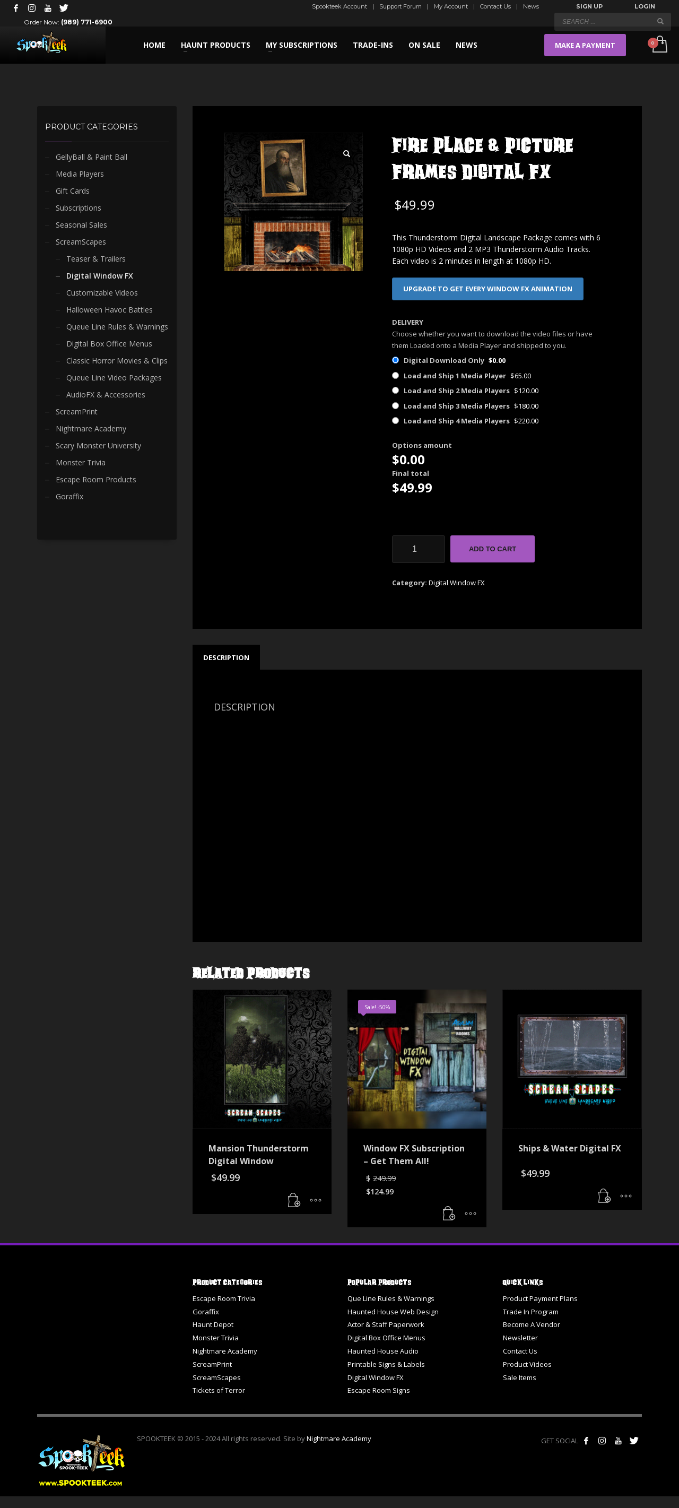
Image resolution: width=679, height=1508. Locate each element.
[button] (347, 153)
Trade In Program (531, 1311)
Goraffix (69, 496)
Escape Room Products (96, 479)
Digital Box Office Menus (109, 344)
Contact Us (495, 6)
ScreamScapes (81, 242)
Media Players (80, 174)
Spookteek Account (339, 6)
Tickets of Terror (219, 1390)
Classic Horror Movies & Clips (117, 361)
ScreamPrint (77, 411)
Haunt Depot (213, 1324)
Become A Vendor (531, 1324)
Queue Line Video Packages (114, 377)
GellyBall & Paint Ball (91, 157)
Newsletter (520, 1337)
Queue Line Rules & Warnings (117, 327)
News (531, 6)
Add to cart (492, 549)
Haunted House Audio (383, 1351)
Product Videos (527, 1364)
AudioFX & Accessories (105, 394)
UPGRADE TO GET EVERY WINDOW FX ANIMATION (487, 288)
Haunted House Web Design (393, 1311)
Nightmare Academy (91, 428)
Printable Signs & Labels (386, 1364)
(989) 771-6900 (86, 22)
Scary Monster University (98, 445)
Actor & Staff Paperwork (385, 1324)
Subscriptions (78, 208)
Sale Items (519, 1377)
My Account (451, 6)
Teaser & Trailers (96, 259)
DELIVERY (407, 322)
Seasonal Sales (81, 225)
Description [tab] (226, 657)
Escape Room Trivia (224, 1298)
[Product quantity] (418, 549)
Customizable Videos (102, 293)
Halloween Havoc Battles (109, 310)
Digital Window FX (457, 582)
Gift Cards (73, 191)
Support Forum (400, 6)
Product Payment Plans (540, 1298)
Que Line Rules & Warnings (390, 1298)
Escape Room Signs (378, 1390)
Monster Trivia (81, 462)
